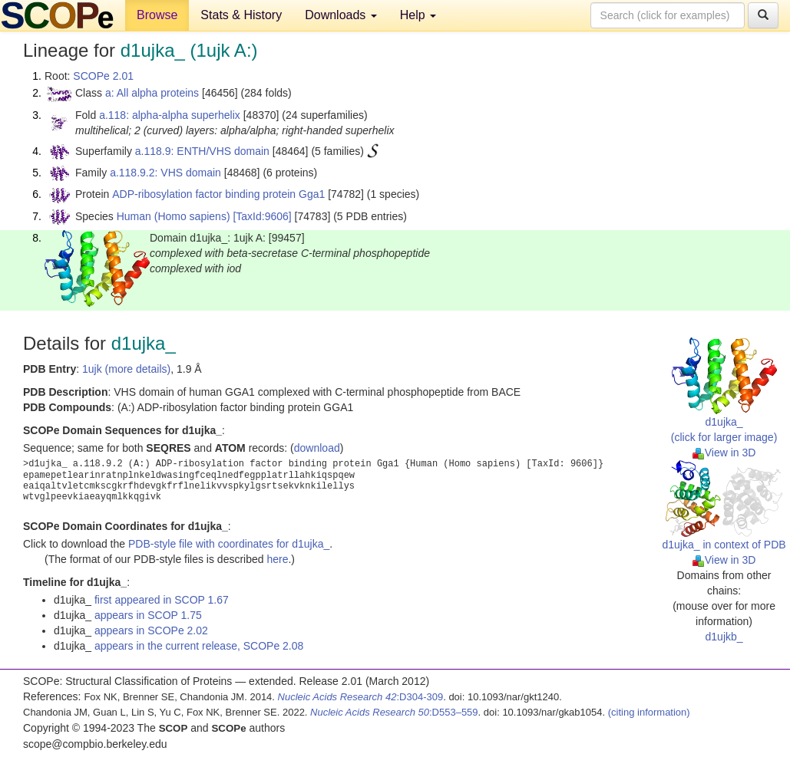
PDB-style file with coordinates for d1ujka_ (228, 544)
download (317, 448)
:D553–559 (394, 712)
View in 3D (724, 452)
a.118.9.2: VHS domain (165, 172)
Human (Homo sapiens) (173, 216)
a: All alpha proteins (152, 93)
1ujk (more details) (126, 369)
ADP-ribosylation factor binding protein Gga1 (218, 194)
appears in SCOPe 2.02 (151, 630)
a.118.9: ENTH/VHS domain (202, 151)
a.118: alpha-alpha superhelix (169, 115)
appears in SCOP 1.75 (148, 615)
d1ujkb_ (724, 636)
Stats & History (241, 14)
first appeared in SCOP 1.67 (161, 600)
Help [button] (418, 14)
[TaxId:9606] (262, 216)
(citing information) (649, 712)
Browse (157, 14)
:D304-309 (361, 697)
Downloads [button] (341, 14)
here (277, 559)
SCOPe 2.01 (103, 76)
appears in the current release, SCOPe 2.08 (198, 646)
